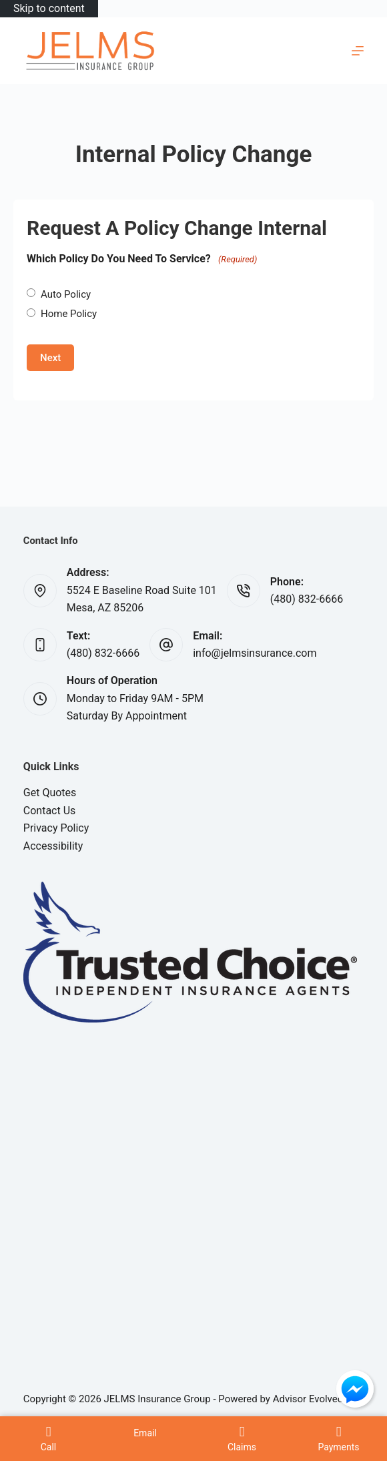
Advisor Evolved (308, 1399)
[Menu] (358, 51)
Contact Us (49, 810)
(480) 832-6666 (306, 599)
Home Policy (69, 314)
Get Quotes (50, 792)
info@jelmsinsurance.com (254, 653)
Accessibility (53, 846)
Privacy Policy (56, 828)
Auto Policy (66, 294)
